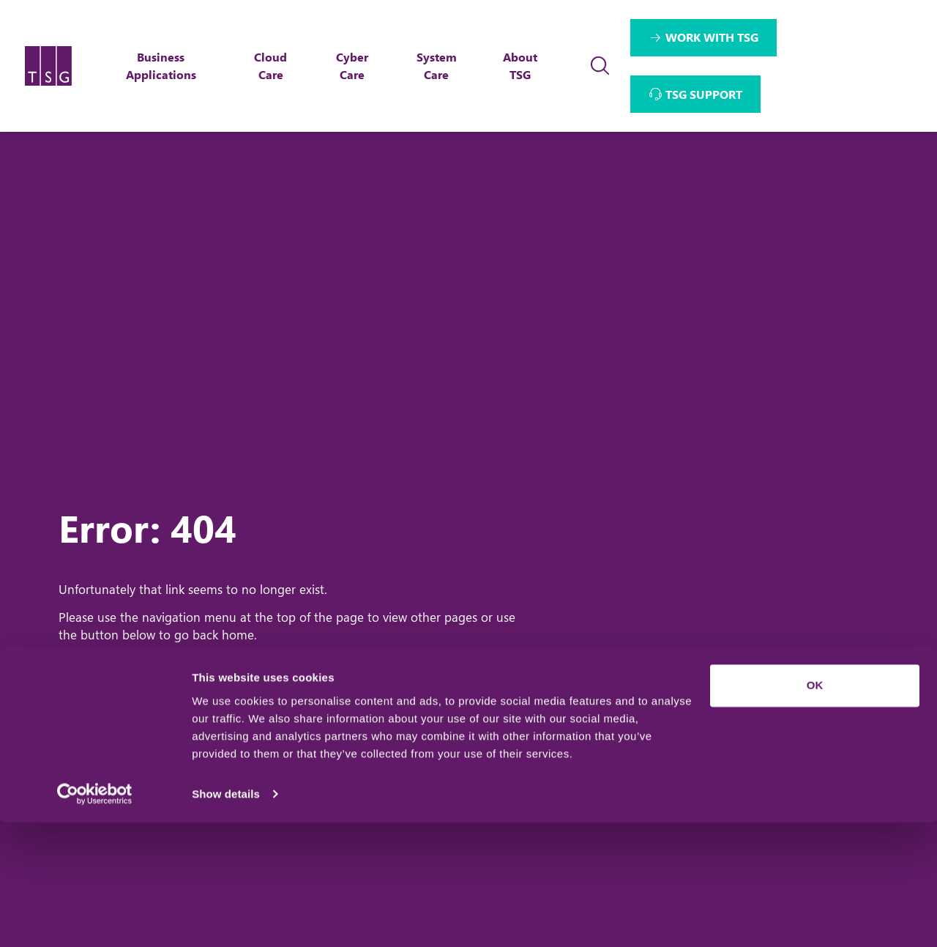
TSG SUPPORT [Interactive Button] (704, 94)
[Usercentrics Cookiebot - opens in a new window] (95, 918)
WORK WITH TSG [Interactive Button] (712, 37)
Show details (226, 918)
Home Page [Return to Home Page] (125, 686)
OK (815, 810)
